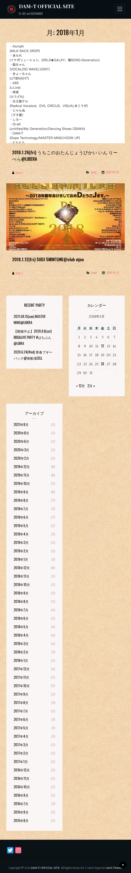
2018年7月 (21, 609)
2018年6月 (21, 618)
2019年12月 (22, 466)
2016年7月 (21, 803)
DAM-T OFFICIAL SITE (46, 6)
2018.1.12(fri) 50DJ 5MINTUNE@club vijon (48, 259)
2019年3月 (21, 542)
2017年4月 (21, 736)
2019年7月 (21, 508)
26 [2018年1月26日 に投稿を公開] (102, 363)
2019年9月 (21, 491)
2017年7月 (21, 711)
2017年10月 (22, 685)
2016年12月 (22, 770)
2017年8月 (21, 702)
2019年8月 (21, 500)
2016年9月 (21, 795)
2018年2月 (21, 652)
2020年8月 (21, 432)
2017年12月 (22, 668)
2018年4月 (21, 635)
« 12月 (80, 385)
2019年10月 (22, 483)
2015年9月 (21, 812)
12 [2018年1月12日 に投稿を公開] (102, 345)
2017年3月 (21, 744)
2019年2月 (21, 550)
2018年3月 (21, 643)
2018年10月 (22, 584)
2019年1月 (21, 559)
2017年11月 (21, 677)
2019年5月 (21, 525)
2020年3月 (21, 449)
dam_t (19, 172)
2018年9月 (21, 593)
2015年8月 (21, 820)
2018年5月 (21, 626)
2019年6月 (21, 517)
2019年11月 (21, 475)
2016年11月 (21, 778)
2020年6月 (21, 441)
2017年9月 (21, 694)
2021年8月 (21, 424)
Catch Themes (114, 867)
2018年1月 (21, 660)
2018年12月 (22, 567)
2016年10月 (22, 786)
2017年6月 (21, 719)
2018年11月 (21, 576)
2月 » (91, 385)
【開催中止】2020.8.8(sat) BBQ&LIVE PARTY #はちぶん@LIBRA (33, 337)
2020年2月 (21, 458)
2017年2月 (21, 753)
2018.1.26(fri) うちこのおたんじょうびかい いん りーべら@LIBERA (65, 155)
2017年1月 (21, 761)
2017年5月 (21, 727)
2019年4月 (21, 534)
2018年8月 (21, 601)
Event (94, 172)
